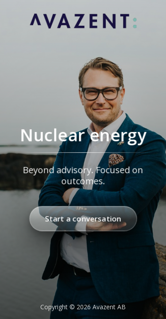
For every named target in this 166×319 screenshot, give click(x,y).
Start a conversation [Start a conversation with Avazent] (83, 219)
